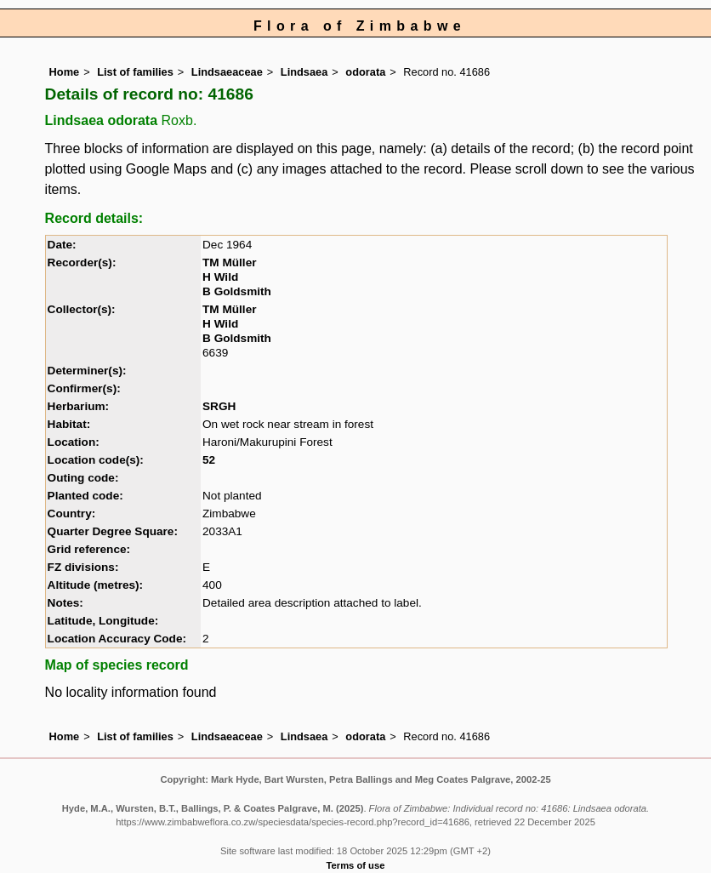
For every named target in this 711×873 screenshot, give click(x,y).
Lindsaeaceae (227, 72)
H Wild (220, 277)
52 (208, 460)
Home (64, 72)
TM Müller (229, 262)
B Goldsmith (236, 291)
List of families (135, 72)
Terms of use (356, 865)
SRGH (219, 406)
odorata (365, 72)
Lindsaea (304, 72)
